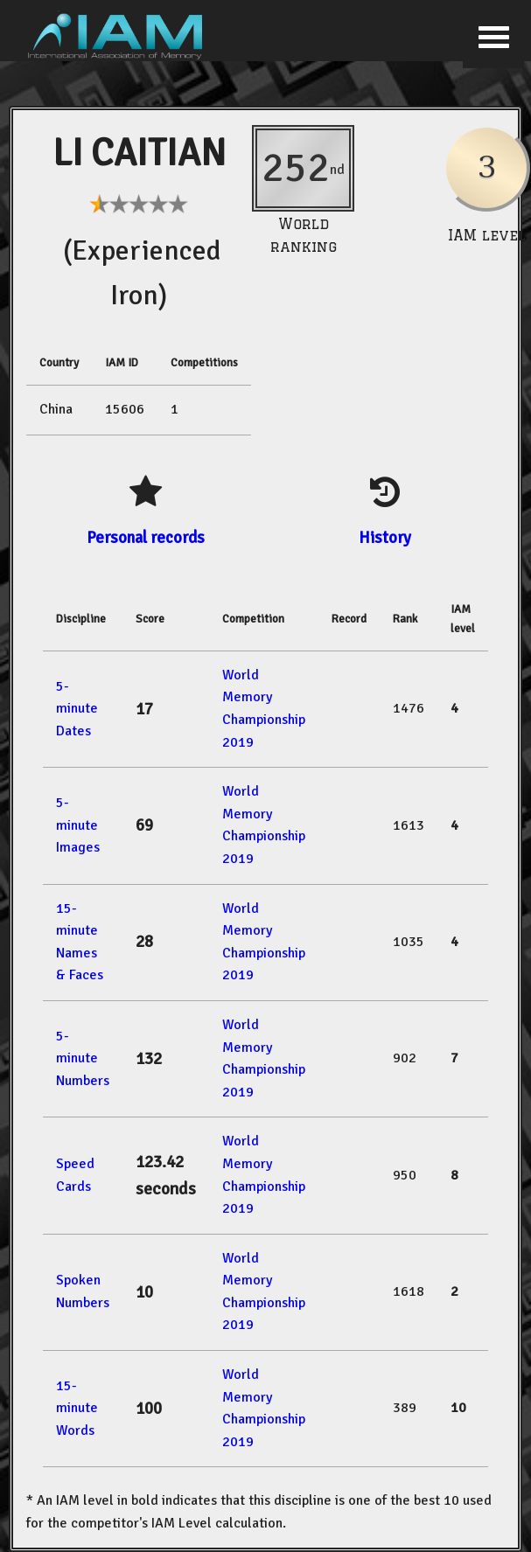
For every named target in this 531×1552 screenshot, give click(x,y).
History (385, 537)
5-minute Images (78, 825)
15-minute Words (77, 1408)
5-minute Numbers (82, 1058)
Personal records (146, 537)
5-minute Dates (77, 709)
